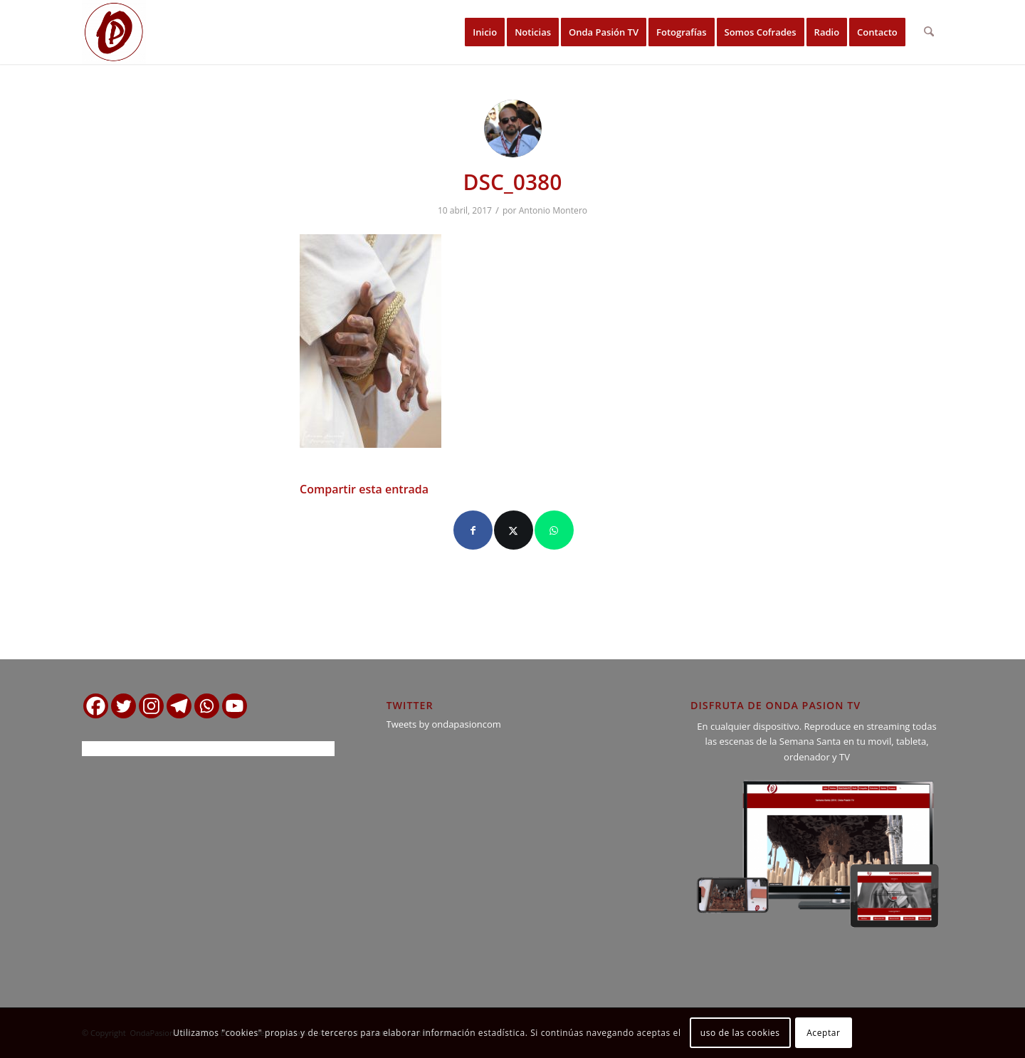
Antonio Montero (553, 210)
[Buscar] (929, 32)
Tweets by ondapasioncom (444, 724)
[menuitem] (485, 32)
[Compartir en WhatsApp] (554, 530)
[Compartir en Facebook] (473, 530)
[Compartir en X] (513, 530)
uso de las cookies (740, 1033)
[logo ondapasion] (114, 32)
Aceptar (823, 1033)
